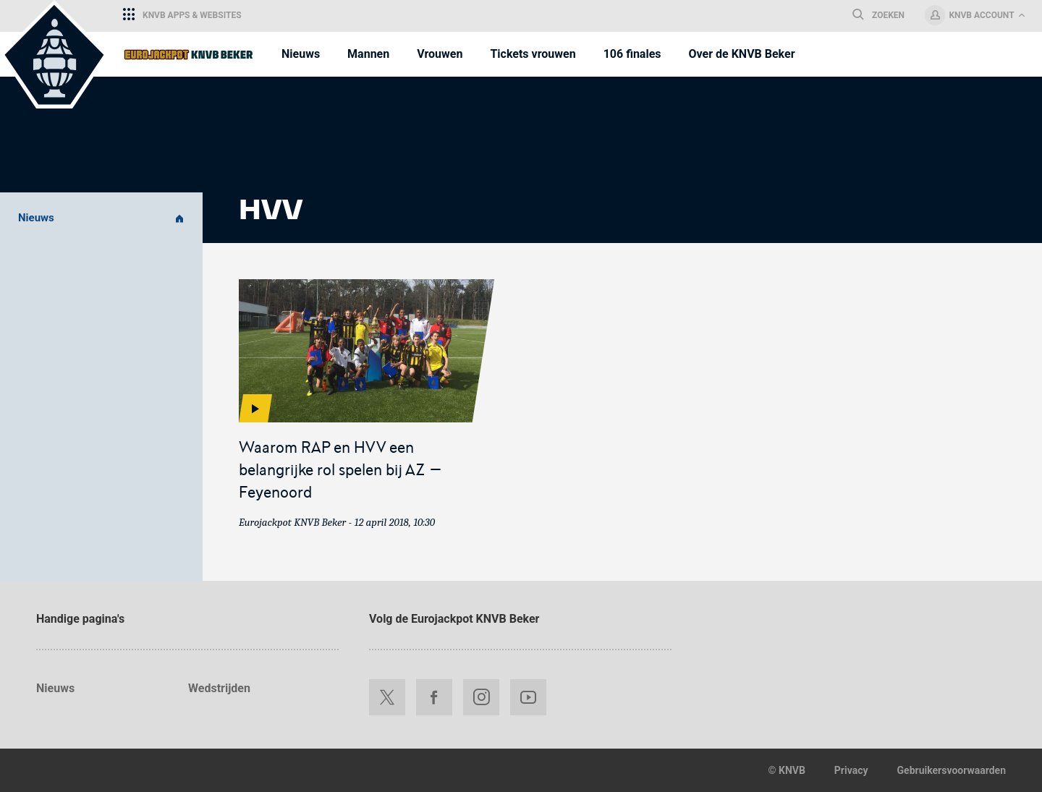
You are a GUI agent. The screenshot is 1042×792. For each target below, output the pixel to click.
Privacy (851, 770)
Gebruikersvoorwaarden (951, 770)
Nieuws (101, 218)
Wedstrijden (219, 688)
